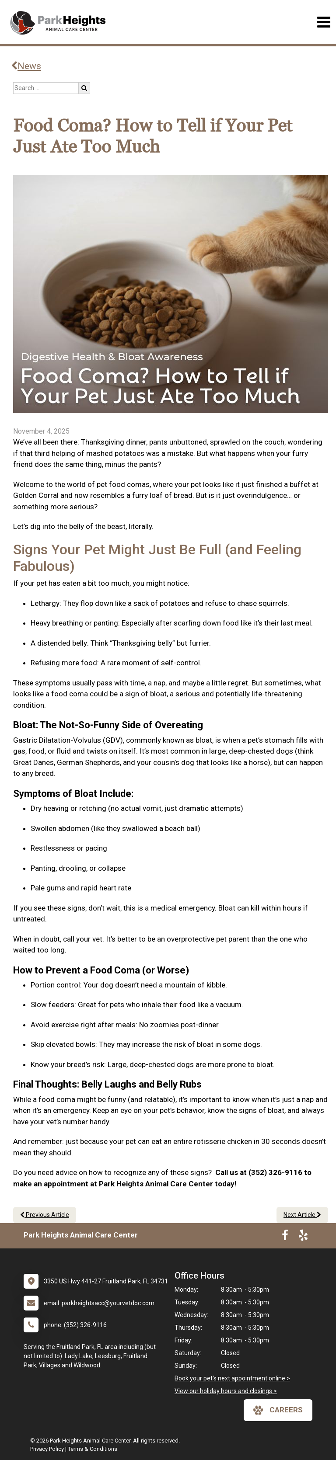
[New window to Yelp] (303, 1237)
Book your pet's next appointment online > (232, 1378)
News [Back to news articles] (26, 66)
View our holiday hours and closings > (226, 1390)
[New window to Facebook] (285, 1237)
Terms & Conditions (92, 1449)
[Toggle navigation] (323, 22)
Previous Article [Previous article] (44, 1214)
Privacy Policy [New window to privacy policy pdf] (47, 1449)
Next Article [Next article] (302, 1214)
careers (278, 1410)
